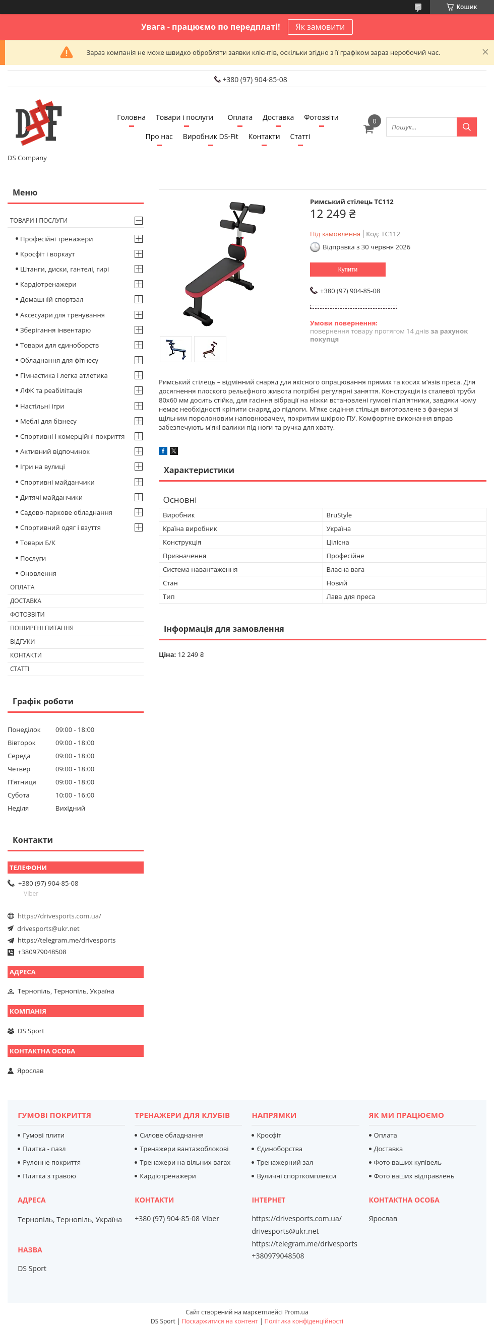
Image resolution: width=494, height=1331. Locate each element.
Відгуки (22, 641)
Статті (300, 136)
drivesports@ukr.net (48, 928)
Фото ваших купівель (408, 1162)
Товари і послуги (184, 117)
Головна (131, 117)
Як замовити (320, 26)
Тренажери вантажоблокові (184, 1148)
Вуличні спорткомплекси (296, 1175)
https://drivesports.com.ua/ (59, 916)
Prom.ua (296, 1312)
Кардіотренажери (48, 284)
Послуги (33, 558)
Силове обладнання (172, 1135)
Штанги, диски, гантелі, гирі (64, 269)
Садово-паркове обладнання (66, 512)
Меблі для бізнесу (48, 421)
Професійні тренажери (56, 238)
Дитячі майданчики (51, 497)
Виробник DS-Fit (210, 136)
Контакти (264, 136)
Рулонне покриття (52, 1162)
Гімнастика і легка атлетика (64, 375)
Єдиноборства (279, 1148)
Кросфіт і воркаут (47, 253)
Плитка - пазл (44, 1148)
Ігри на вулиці (42, 466)
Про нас (159, 136)
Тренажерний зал (285, 1162)
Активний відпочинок (55, 451)
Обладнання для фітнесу (59, 360)
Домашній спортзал (51, 299)
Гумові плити (44, 1135)
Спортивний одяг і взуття (60, 527)
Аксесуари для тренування (62, 314)
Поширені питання (42, 628)
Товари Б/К (37, 542)
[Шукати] (467, 127)
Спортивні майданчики (57, 482)
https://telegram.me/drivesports (66, 940)
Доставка (278, 117)
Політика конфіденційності (304, 1321)
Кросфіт (269, 1135)
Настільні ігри (42, 406)
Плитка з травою (49, 1175)
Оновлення (38, 573)
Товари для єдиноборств (59, 345)
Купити (347, 269)
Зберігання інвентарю (55, 330)
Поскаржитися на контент (220, 1321)
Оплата (240, 117)
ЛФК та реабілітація (51, 390)
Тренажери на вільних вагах (185, 1162)
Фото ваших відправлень (414, 1175)
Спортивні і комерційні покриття (72, 436)
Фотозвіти (321, 117)
